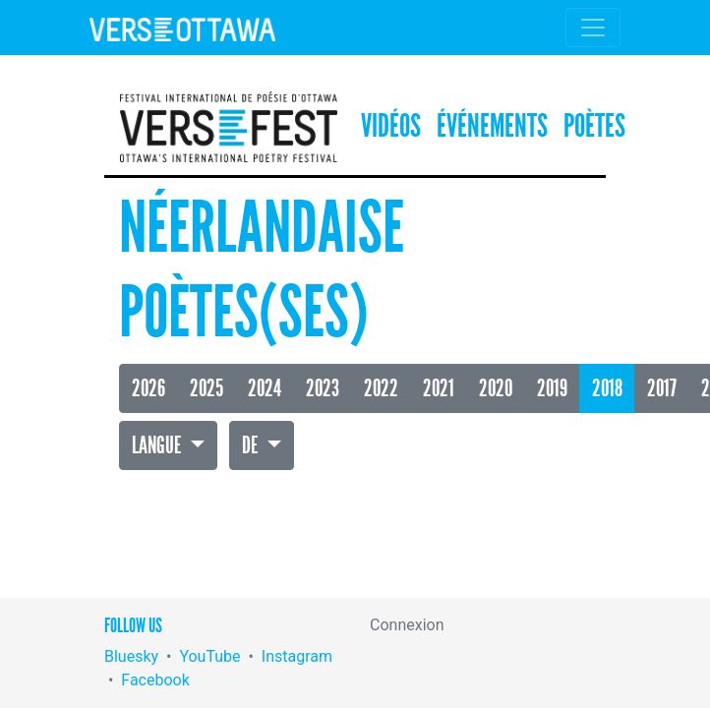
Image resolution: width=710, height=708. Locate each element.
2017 (662, 388)
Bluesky (131, 656)
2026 (148, 388)
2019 (552, 388)
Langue (158, 445)
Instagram (297, 656)
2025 (206, 388)
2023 (322, 388)
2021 (438, 388)
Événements (492, 126)
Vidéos (391, 126)
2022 (381, 388)
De (252, 445)
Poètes (594, 126)
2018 (607, 388)
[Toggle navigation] (593, 27)
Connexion (407, 625)
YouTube (209, 656)
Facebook (155, 680)
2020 (495, 388)
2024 (264, 388)
